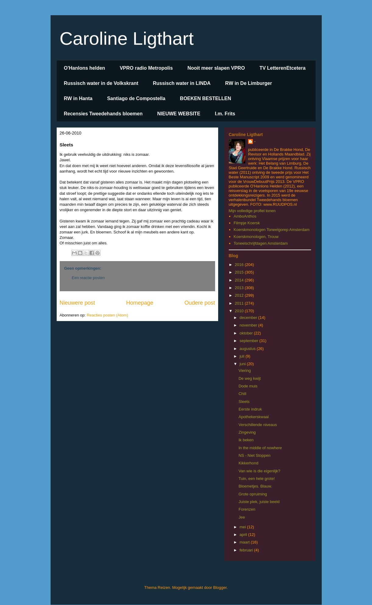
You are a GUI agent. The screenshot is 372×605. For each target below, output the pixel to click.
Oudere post (199, 303)
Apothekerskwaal (254, 416)
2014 (240, 280)
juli (242, 356)
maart (245, 542)
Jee (242, 517)
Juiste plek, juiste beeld (259, 501)
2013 (240, 287)
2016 (240, 264)
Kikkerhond (248, 463)
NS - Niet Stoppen (255, 455)
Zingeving (247, 432)
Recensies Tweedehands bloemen (103, 113)
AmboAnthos (245, 216)
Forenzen (247, 509)
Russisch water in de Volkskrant (101, 83)
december (248, 317)
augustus (248, 348)
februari (246, 550)
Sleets (244, 401)
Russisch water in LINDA (182, 83)
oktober (246, 333)
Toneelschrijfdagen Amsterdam (261, 243)
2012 (240, 295)
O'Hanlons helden (84, 68)
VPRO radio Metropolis (146, 68)
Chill (242, 393)
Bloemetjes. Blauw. (255, 486)
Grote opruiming (253, 494)
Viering (245, 370)
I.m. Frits (225, 113)
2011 (240, 303)
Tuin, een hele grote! (257, 478)
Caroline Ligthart (127, 38)
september (249, 340)
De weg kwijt (250, 378)
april (243, 534)
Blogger (220, 587)
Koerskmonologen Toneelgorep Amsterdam (272, 229)
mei (243, 527)
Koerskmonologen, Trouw (256, 236)
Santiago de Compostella (136, 98)
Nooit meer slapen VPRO (216, 68)
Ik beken (246, 440)
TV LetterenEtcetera (283, 68)
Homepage (139, 303)
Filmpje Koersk (247, 223)
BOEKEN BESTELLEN (205, 98)
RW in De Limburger (248, 83)
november (248, 325)
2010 (240, 311)
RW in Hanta (78, 98)
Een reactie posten (88, 277)
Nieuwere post (77, 303)
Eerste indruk (250, 409)
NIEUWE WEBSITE (178, 113)
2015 (240, 272)
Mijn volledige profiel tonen (252, 210)
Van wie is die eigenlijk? (259, 471)
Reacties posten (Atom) (107, 315)
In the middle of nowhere (260, 448)
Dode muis (248, 386)
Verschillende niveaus (258, 424)
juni (243, 364)
